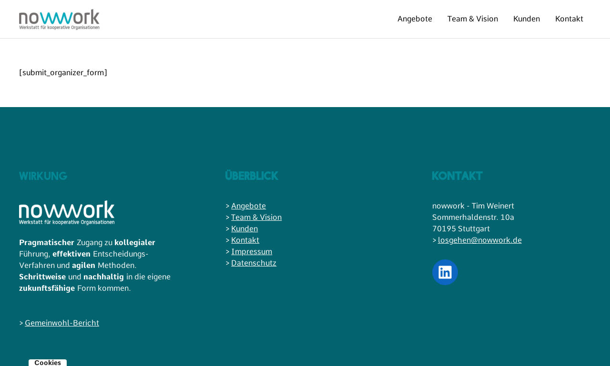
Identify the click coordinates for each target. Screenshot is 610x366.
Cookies (47, 362)
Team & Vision (472, 18)
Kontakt (569, 18)
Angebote (414, 18)
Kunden (526, 18)
